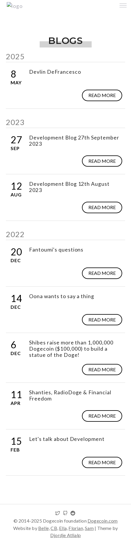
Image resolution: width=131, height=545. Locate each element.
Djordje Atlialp (65, 535)
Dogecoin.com (102, 520)
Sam (89, 528)
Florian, (76, 528)
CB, (54, 528)
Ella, (63, 528)
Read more (102, 95)
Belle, (44, 528)
